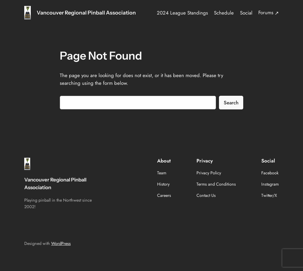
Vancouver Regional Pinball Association (86, 12)
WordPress (61, 243)
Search (231, 102)
